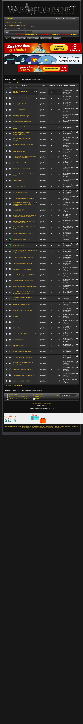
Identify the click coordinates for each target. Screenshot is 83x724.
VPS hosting (46, 426)
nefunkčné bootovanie (19, 239)
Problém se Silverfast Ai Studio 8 (23, 257)
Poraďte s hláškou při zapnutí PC (23, 369)
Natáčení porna (38, 426)
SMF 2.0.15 (35, 403)
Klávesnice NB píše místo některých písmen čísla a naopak (24, 221)
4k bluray (15, 316)
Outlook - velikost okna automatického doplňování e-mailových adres (24, 215)
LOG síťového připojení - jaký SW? (23, 275)
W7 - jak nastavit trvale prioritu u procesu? (22, 139)
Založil (43, 85)
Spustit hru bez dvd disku (20, 163)
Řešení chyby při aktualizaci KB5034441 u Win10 (21, 133)
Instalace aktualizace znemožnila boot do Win (24, 174)
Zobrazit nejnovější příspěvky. (13, 22)
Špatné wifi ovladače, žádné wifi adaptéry (22, 298)
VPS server (63, 426)
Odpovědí (52, 85)
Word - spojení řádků (19, 151)
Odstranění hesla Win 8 (20, 98)
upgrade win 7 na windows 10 (22, 269)
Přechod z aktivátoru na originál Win (24, 375)
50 (15, 82)
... (14, 82)
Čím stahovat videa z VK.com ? (22, 357)
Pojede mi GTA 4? (18, 345)
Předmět (24, 85)
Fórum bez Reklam (43, 74)
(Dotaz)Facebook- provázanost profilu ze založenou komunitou (24, 157)
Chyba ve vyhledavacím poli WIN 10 (24, 233)
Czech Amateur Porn (55, 426)
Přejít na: (57, 395)
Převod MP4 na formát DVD (21, 169)
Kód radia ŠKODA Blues (20, 110)
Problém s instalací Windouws (22, 351)
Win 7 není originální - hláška (21, 381)
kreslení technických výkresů (21, 304)
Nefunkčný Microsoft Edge (21, 116)
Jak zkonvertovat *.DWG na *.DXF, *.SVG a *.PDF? (23, 363)
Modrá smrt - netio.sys (19, 322)
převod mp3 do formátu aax (21, 104)
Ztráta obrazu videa (19, 186)
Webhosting (51, 427)
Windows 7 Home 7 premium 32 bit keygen (23, 127)
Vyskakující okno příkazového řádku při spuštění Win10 (24, 251)
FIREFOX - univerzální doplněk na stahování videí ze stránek (23, 292)
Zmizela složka (17, 180)
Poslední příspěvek (70, 85)
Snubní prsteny (70, 426)
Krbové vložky (58, 427)
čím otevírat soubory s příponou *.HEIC (25, 286)
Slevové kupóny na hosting (40, 427)
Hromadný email (9, 426)
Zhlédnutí (59, 85)
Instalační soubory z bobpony (22, 121)
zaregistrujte (23, 25)
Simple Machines (47, 403)
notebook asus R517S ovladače (22, 310)
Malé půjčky (31, 427)
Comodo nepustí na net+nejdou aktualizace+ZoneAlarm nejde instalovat (22, 204)
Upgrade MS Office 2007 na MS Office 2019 (24, 227)
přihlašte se (13, 25)
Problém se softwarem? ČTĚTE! (20, 92)
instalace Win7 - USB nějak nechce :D (24, 334)
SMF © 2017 (40, 403)
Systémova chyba (18, 245)
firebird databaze (18, 340)
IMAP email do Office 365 (20, 192)
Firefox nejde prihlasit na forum (22, 263)
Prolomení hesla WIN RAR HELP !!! (24, 198)
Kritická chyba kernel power (21, 328)
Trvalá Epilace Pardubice (28, 426)
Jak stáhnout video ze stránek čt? (23, 281)
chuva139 (39, 79)
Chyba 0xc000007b (19, 210)
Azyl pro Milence (17, 426)
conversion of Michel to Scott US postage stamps (23, 145)
